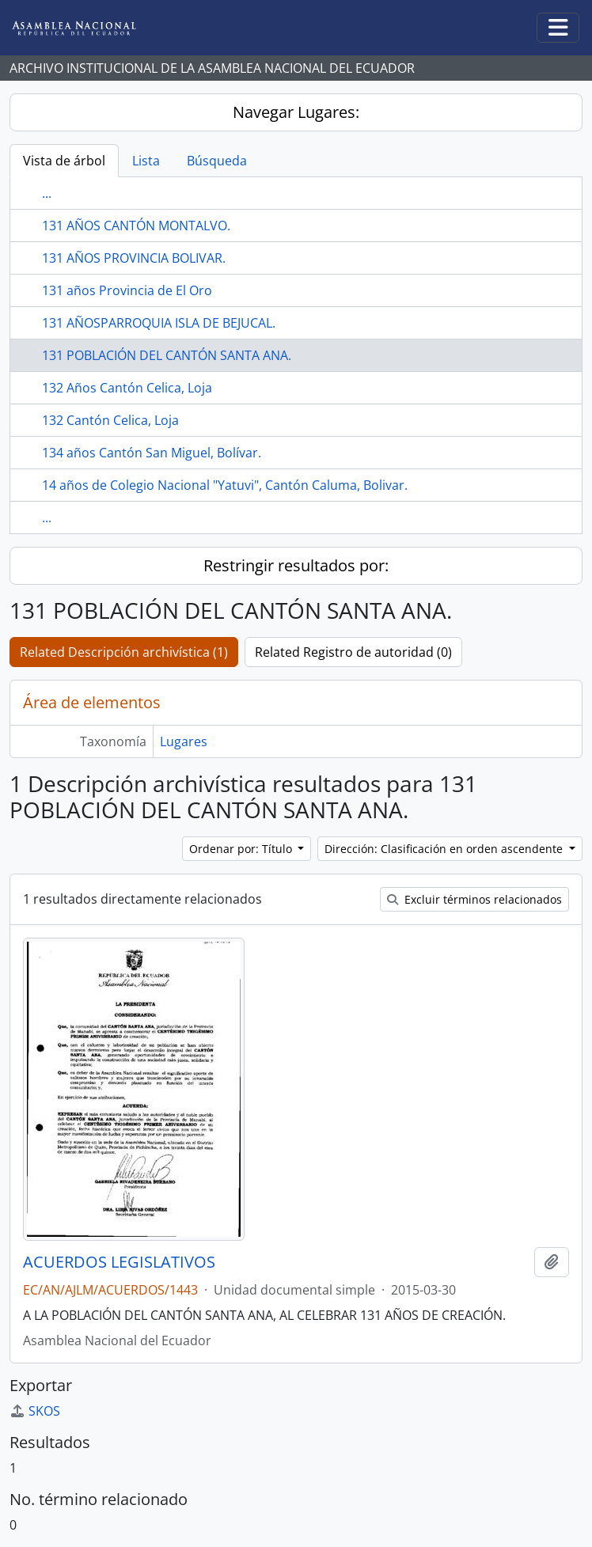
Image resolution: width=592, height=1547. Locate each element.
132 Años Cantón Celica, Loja (127, 387)
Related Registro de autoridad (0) (353, 652)
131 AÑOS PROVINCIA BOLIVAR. (134, 258)
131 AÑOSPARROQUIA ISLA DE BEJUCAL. (158, 323)
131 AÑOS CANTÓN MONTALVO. (136, 225)
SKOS (34, 1411)
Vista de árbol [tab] (64, 160)
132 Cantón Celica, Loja (110, 420)
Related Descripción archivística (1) (124, 652)
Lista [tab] (146, 160)
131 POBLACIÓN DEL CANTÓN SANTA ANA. (166, 355)
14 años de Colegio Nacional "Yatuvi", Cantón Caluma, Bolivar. (225, 485)
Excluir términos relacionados (474, 899)
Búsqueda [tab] (217, 160)
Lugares (183, 741)
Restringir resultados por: (296, 565)
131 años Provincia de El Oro (127, 290)
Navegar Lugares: (296, 112)
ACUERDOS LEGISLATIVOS (119, 1262)
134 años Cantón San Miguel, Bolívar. (151, 452)
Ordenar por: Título (242, 848)
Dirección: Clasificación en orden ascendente (445, 848)
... (46, 193)
